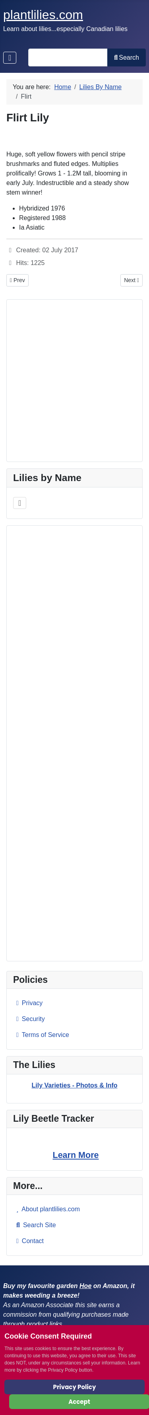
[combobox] (68, 57)
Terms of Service (41, 1034)
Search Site (34, 1225)
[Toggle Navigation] (9, 58)
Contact (28, 1241)
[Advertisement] (74, 743)
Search (126, 57)
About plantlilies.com (46, 1209)
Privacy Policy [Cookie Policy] (74, 1387)
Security (29, 1018)
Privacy (28, 1003)
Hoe (85, 1285)
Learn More (76, 1155)
